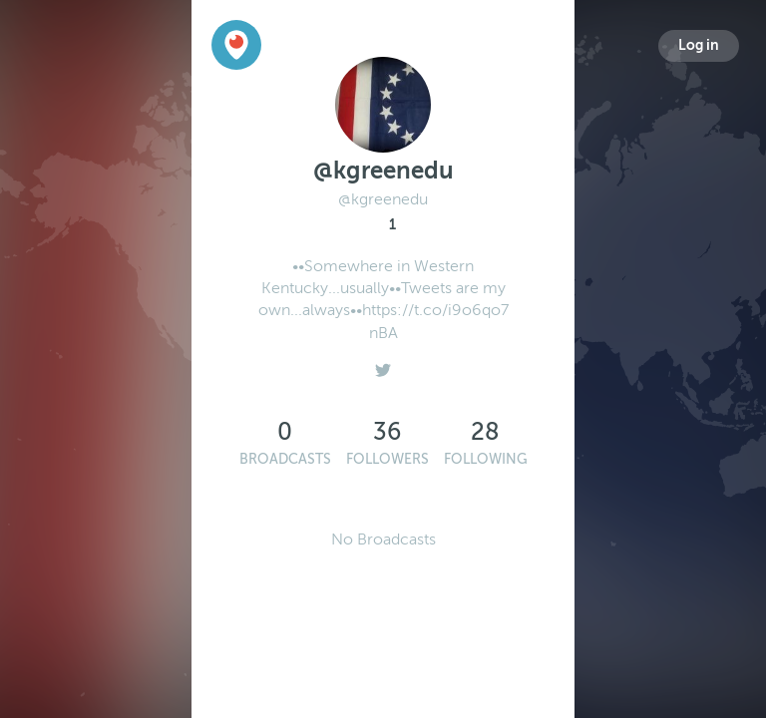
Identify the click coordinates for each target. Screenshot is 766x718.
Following (486, 459)
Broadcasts (285, 459)
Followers (387, 459)
